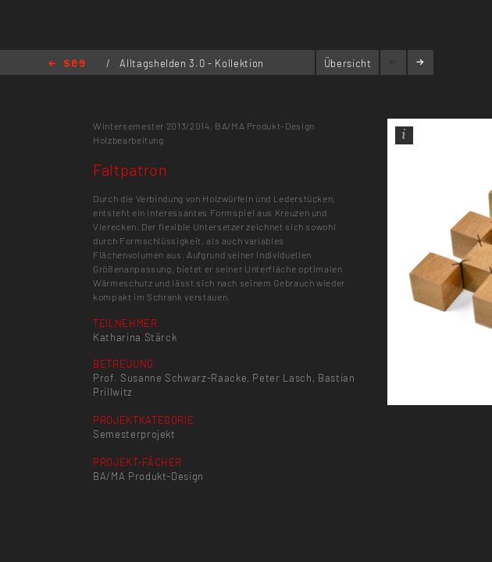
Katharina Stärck (134, 337)
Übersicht (348, 63)
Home (66, 64)
